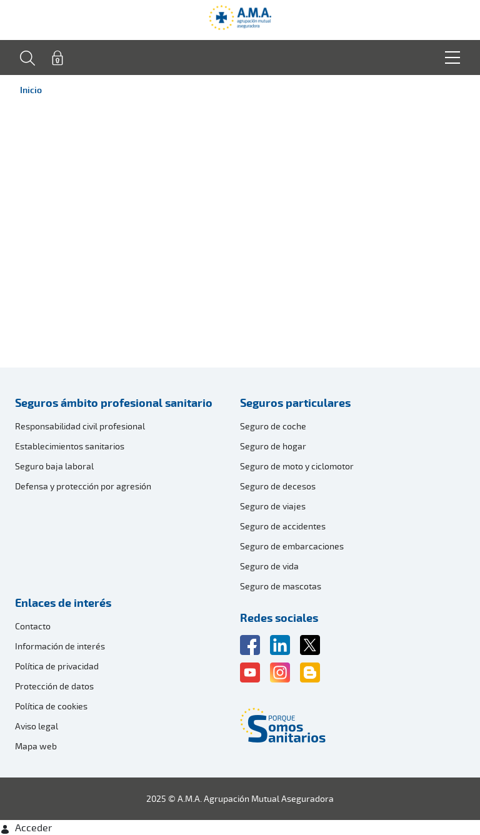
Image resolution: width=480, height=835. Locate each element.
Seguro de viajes (273, 506)
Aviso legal (36, 726)
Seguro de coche (273, 426)
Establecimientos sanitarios (69, 446)
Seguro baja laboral (54, 466)
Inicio (31, 90)
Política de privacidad (57, 666)
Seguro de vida (269, 566)
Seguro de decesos (278, 486)
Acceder (26, 827)
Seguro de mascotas (280, 586)
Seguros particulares (295, 402)
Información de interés (60, 646)
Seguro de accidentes (283, 526)
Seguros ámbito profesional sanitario (113, 402)
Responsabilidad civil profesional (80, 426)
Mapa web (36, 746)
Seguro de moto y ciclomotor (297, 466)
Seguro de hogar (273, 446)
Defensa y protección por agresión (83, 486)
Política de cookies (51, 706)
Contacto (33, 626)
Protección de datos (54, 686)
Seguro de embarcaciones (292, 546)
